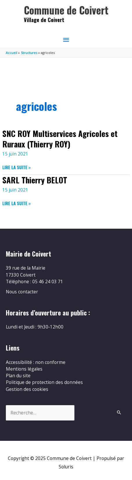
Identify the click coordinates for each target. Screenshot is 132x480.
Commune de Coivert (66, 10)
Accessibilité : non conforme (35, 362)
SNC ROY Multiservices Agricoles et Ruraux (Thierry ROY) (59, 138)
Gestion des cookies (27, 389)
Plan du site (18, 375)
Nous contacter (22, 291)
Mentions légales (24, 369)
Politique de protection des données (44, 382)
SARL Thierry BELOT (34, 180)
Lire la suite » (16, 167)
